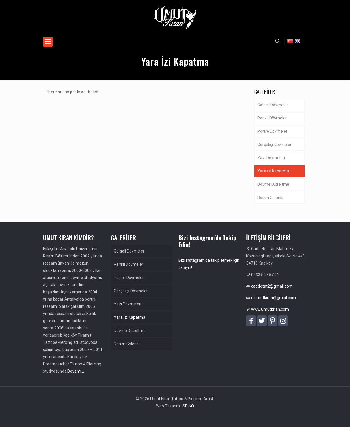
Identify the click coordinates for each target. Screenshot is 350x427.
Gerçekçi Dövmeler (274, 144)
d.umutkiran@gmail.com (273, 297)
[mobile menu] (48, 42)
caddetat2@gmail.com (272, 286)
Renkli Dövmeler (272, 118)
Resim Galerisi (270, 197)
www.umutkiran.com (270, 309)
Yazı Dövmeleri (271, 157)
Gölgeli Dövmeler (272, 105)
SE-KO (188, 406)
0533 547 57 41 (265, 274)
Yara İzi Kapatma (273, 171)
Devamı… (75, 371)
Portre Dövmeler (272, 131)
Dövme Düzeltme (273, 184)
